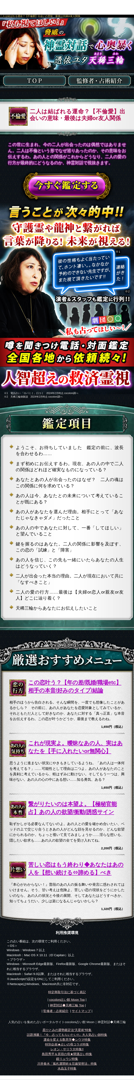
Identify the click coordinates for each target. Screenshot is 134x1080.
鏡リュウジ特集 (67, 1059)
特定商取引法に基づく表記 (67, 992)
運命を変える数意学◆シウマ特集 (67, 1039)
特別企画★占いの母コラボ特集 (67, 1044)
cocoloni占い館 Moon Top (67, 999)
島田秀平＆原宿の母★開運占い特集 (67, 1054)
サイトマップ (81, 1011)
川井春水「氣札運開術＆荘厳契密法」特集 (67, 1063)
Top (67, 1005)
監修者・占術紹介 (55, 1011)
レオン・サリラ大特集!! (67, 1049)
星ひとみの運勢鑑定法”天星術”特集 (67, 1030)
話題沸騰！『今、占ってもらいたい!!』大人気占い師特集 (67, 1034)
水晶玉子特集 (67, 1068)
